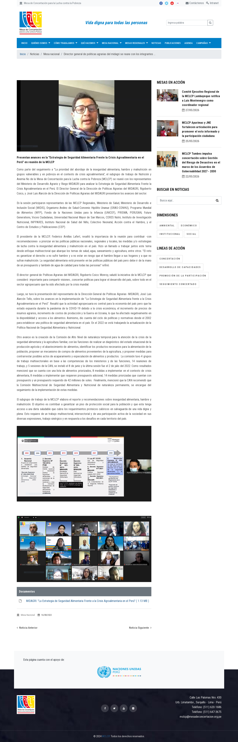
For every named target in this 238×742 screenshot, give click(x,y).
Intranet (212, 3)
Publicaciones (173, 43)
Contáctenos (195, 3)
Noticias (156, 43)
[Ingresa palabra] (186, 23)
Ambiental (167, 225)
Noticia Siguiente (140, 627)
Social (191, 234)
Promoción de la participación (182, 275)
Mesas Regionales (136, 42)
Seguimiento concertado (178, 284)
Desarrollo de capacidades (180, 267)
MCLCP (106, 736)
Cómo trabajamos (65, 42)
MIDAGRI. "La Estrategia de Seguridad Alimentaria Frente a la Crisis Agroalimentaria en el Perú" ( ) (87, 601)
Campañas (203, 42)
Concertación (169, 258)
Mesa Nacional (111, 42)
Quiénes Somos (40, 42)
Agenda (188, 43)
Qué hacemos (89, 42)
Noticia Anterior (27, 627)
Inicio (24, 43)
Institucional (169, 234)
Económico (189, 225)
